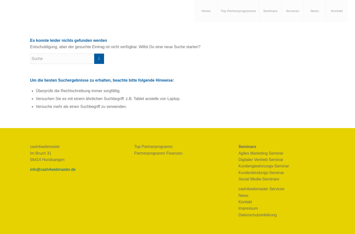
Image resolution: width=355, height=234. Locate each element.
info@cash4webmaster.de (52, 169)
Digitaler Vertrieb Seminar (260, 160)
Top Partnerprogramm (153, 147)
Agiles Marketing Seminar (260, 153)
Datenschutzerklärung (257, 215)
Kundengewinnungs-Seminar (263, 166)
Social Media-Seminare (258, 179)
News (243, 195)
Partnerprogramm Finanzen (158, 153)
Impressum (248, 208)
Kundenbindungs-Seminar (261, 173)
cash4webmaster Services (261, 189)
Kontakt (245, 202)
